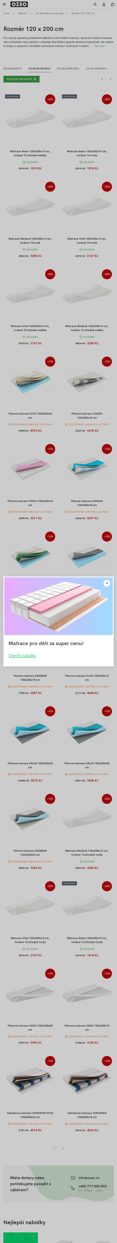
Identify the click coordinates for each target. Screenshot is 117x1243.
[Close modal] (107, 583)
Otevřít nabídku (22, 655)
